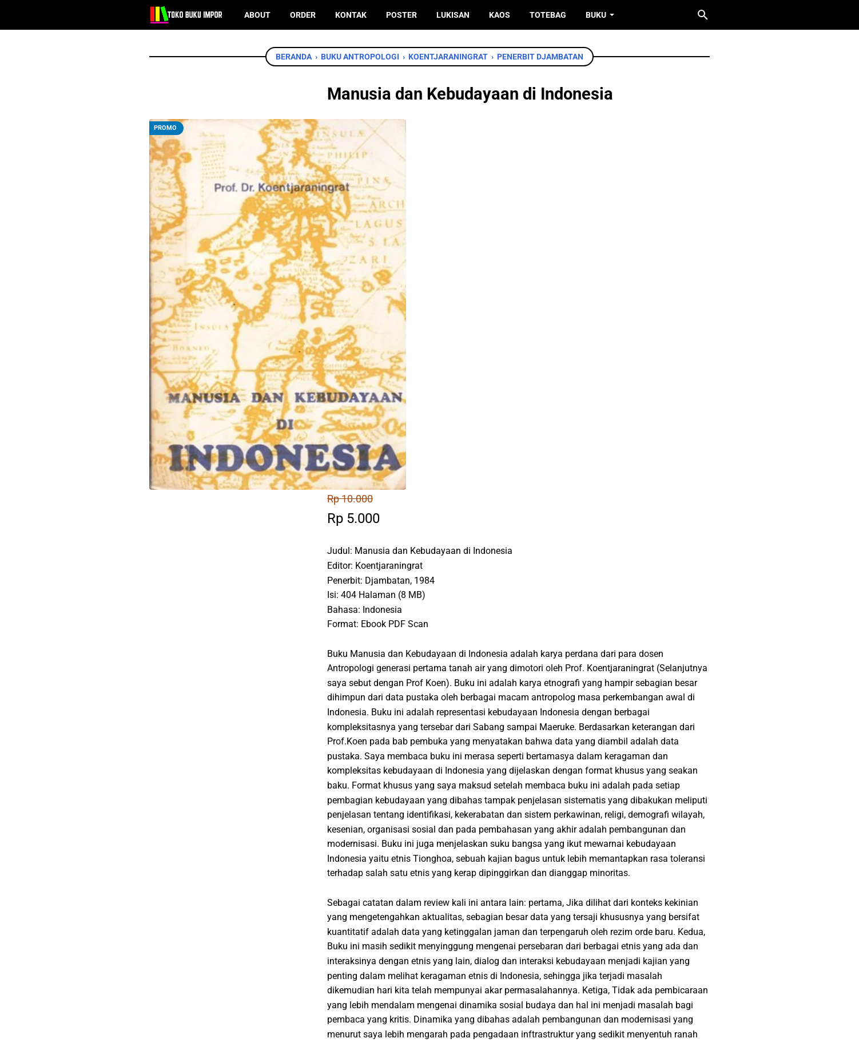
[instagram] (447, 978)
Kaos (499, 14)
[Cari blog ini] (703, 15)
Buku (596, 14)
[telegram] (450, 873)
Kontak (351, 14)
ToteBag (548, 14)
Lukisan (453, 14)
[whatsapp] (424, 873)
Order (303, 14)
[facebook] (373, 873)
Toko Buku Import (444, 1024)
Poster (401, 14)
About (257, 14)
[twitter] (398, 873)
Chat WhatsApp (413, 807)
